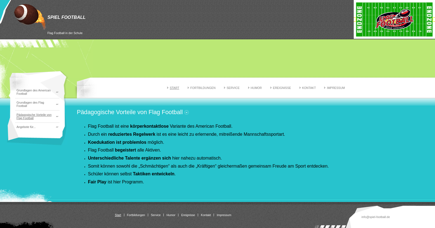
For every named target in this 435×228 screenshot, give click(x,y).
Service (233, 87)
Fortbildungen (203, 87)
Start (174, 87)
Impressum (336, 87)
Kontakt (309, 87)
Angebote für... (26, 127)
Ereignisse (282, 87)
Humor (256, 87)
